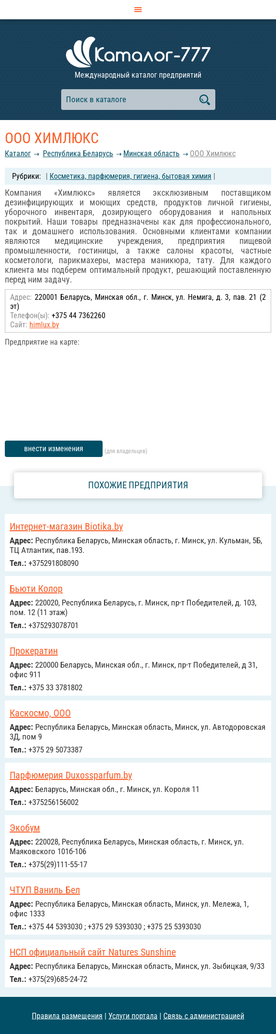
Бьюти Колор (36, 588)
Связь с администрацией (203, 1015)
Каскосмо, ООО (40, 713)
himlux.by (44, 324)
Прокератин (34, 651)
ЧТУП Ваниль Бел (45, 890)
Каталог (18, 153)
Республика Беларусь (78, 153)
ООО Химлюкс (213, 153)
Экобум (25, 827)
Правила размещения (67, 1015)
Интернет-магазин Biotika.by (66, 526)
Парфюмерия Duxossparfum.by (71, 775)
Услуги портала (133, 1015)
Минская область (151, 153)
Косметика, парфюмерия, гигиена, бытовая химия (130, 176)
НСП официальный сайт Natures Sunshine (93, 952)
